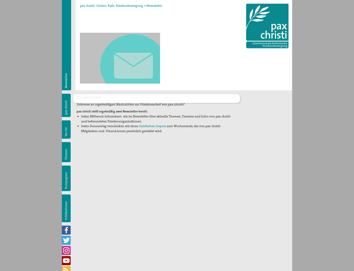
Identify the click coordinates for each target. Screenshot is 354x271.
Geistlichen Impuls (153, 126)
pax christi (87, 6)
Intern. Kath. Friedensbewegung (120, 6)
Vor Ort (66, 131)
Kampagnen (66, 180)
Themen (66, 154)
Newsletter (154, 6)
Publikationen (66, 210)
